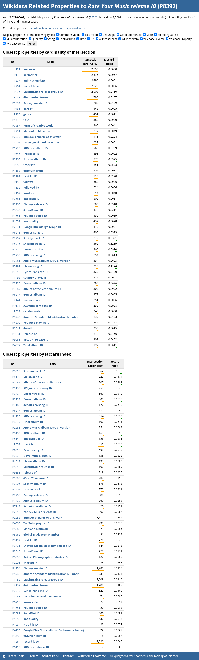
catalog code (31, 311)
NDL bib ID (30, 624)
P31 (18, 69)
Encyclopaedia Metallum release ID (47, 546)
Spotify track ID (33, 238)
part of (27, 108)
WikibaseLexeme (154, 39)
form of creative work (38, 125)
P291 (17, 131)
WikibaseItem (130, 39)
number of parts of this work (42, 137)
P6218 (16, 232)
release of (30, 334)
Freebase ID (31, 154)
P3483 (16, 636)
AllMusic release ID (36, 647)
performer (30, 75)
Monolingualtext (168, 35)
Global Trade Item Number (41, 534)
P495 (17, 277)
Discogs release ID (35, 204)
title (26, 120)
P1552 (16, 221)
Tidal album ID (33, 345)
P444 (17, 300)
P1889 (16, 170)
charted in (30, 562)
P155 (17, 182)
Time (83, 39)
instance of (30, 69)
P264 (17, 86)
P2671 (16, 227)
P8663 (16, 529)
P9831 (16, 334)
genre (27, 114)
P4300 (16, 322)
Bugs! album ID (33, 439)
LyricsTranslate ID (35, 272)
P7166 (16, 405)
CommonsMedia (69, 35)
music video (31, 602)
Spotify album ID (34, 159)
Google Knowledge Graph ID (42, 227)
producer (29, 193)
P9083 (16, 339)
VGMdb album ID (34, 636)
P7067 (16, 289)
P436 (17, 92)
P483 (17, 596)
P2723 (16, 283)
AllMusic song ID (34, 255)
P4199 (16, 630)
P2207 (16, 238)
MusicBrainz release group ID (43, 92)
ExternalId (91, 35)
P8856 (16, 557)
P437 (17, 97)
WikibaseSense (15, 43)
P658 (17, 165)
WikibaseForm (108, 39)
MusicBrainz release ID (38, 467)
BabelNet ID (31, 199)
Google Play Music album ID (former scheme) (53, 630)
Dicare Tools (16, 656)
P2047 (16, 328)
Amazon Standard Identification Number (51, 317)
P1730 (16, 255)
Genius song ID (33, 232)
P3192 (16, 176)
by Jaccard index (75, 28)
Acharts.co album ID (37, 506)
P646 (17, 154)
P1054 (16, 624)
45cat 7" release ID (35, 339)
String (51, 39)
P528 (17, 311)
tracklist (29, 165)
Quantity (37, 39)
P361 (17, 108)
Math (149, 35)
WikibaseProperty (180, 39)
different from (33, 170)
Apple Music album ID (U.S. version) (47, 261)
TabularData (67, 39)
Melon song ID (33, 266)
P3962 (16, 534)
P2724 (16, 249)
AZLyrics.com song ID (37, 306)
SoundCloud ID (33, 210)
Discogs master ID (35, 103)
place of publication (36, 131)
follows (28, 182)
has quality (30, 221)
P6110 (16, 647)
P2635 (16, 137)
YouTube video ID (35, 215)
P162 (17, 193)
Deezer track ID (33, 249)
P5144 (16, 439)
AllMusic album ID (35, 148)
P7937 (16, 125)
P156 (17, 187)
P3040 (16, 210)
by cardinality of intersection (46, 28)
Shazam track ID (34, 244)
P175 (17, 75)
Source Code (50, 656)
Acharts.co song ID (35, 405)
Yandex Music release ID (39, 512)
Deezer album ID (34, 283)
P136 (17, 114)
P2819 (16, 512)
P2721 (16, 546)
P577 (17, 80)
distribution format (36, 97)
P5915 (16, 244)
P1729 (16, 148)
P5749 (16, 317)
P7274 (16, 455)
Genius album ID (34, 294)
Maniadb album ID (35, 529)
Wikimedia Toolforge (92, 656)
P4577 (16, 345)
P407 (17, 142)
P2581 (16, 199)
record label (31, 86)
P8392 (94, 17)
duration (29, 328)
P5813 (16, 467)
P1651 (16, 215)
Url (92, 39)
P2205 (16, 159)
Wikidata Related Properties (41, 6)
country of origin (34, 277)
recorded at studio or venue (42, 596)
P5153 (16, 433)
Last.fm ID (30, 176)
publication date (34, 80)
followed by (31, 187)
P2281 (16, 261)
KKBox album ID (34, 433)
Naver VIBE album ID (37, 455)
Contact (68, 656)
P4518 (16, 461)
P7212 (16, 272)
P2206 (16, 204)
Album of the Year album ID (42, 289)
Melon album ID (34, 461)
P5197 (16, 266)
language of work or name (41, 142)
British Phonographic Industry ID (45, 557)
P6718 (16, 602)
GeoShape (108, 35)
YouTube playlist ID (36, 322)
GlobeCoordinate (131, 35)
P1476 (16, 120)
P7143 (16, 506)
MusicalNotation (16, 39)
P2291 (16, 562)
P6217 (16, 294)
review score (31, 300)
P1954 (16, 103)
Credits (33, 656)
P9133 (16, 306)
